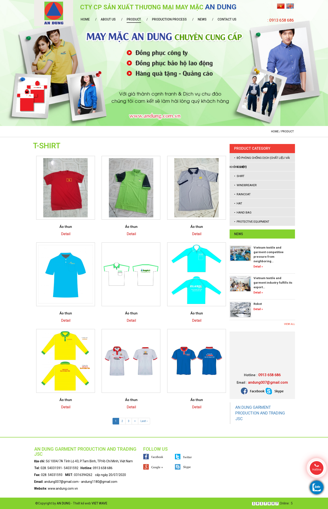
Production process (169, 19)
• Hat (238, 203)
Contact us (227, 19)
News (202, 19)
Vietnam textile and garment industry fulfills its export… (273, 282)
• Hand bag (242, 212)
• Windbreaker (245, 185)
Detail (65, 234)
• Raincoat (242, 194)
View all (289, 324)
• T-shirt (240, 167)
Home (85, 19)
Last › (144, 421)
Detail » (258, 266)
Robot (258, 304)
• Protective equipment (251, 221)
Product (134, 19)
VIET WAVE (99, 503)
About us (108, 19)
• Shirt (239, 176)
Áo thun (65, 227)
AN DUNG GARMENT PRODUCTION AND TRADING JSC (260, 413)
